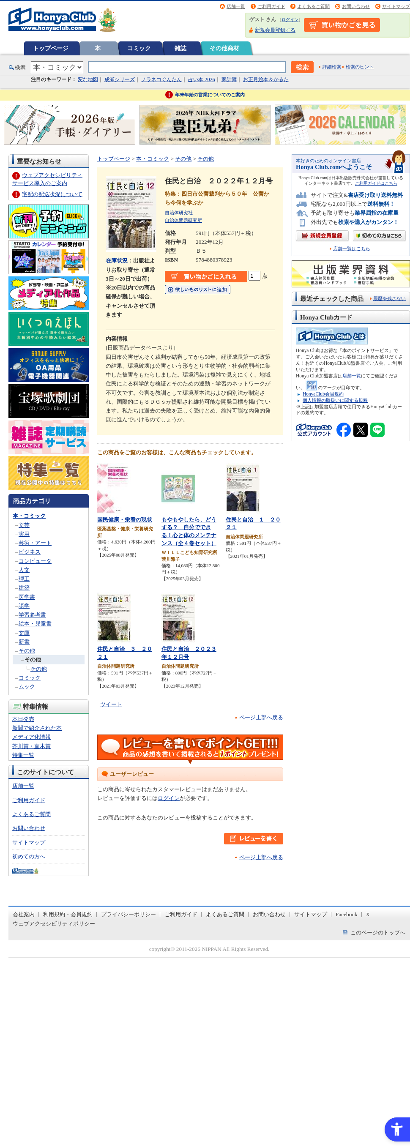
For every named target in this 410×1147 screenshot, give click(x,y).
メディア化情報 (31, 737)
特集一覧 (23, 755)
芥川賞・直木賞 (31, 746)
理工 (24, 579)
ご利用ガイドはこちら (376, 183)
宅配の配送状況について (52, 194)
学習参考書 (32, 615)
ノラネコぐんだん (161, 79)
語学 (24, 606)
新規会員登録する (275, 30)
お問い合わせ (356, 6)
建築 (24, 587)
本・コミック (29, 516)
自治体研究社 (179, 212)
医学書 (27, 597)
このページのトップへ (377, 932)
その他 (27, 650)
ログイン (290, 19)
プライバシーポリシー (128, 914)
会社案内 (24, 914)
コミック (139, 48)
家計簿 (229, 79)
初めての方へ (28, 856)
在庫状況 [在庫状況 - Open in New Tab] (117, 260)
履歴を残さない (389, 298)
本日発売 (23, 719)
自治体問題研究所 (183, 220)
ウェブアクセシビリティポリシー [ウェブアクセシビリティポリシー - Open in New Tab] (54, 923)
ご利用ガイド (271, 6)
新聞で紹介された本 (37, 728)
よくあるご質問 (313, 6)
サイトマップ (396, 6)
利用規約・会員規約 (68, 914)
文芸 (24, 525)
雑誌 (180, 48)
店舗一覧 (236, 6)
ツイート (111, 704)
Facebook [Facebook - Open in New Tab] (347, 914)
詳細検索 (332, 66)
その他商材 (224, 48)
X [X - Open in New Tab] (368, 914)
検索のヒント (360, 66)
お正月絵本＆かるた (266, 79)
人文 (24, 570)
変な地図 (88, 79)
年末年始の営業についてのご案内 (210, 94)
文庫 (24, 633)
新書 (24, 642)
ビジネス (30, 552)
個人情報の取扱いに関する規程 (335, 400)
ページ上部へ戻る (261, 717)
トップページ (50, 48)
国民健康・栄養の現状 (124, 519)
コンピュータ (35, 561)
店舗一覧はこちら (351, 248)
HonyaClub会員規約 (323, 393)
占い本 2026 (201, 79)
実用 (24, 534)
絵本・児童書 (35, 623)
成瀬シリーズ (119, 79)
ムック (27, 686)
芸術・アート (35, 543)
